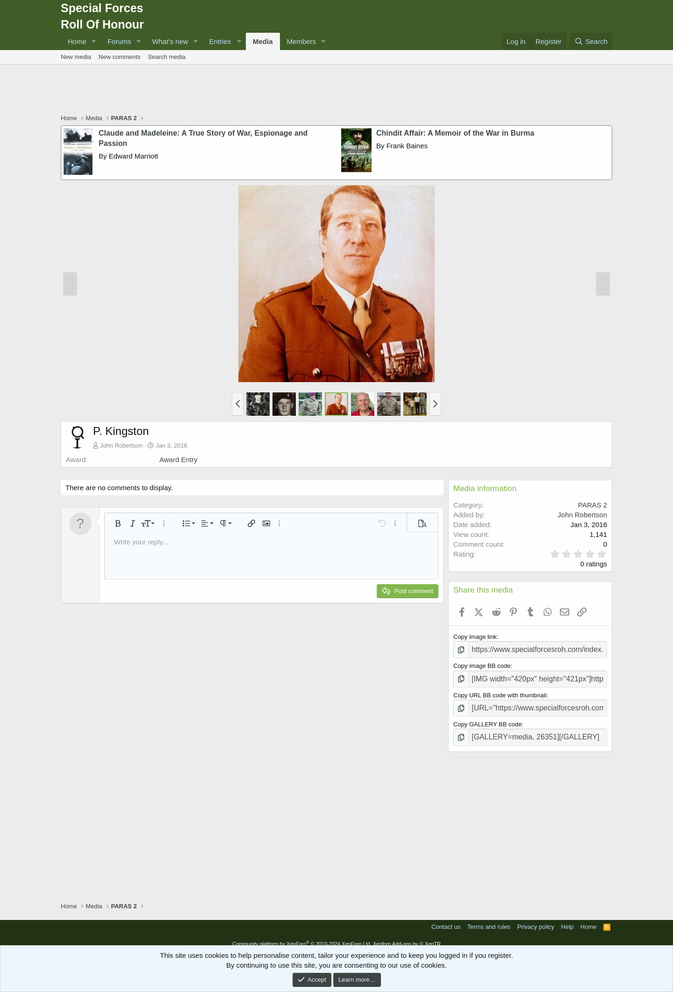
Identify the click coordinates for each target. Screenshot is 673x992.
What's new (170, 41)
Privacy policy (535, 919)
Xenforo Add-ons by (407, 936)
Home (77, 41)
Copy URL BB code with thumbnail (499, 691)
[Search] (591, 41)
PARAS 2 (592, 505)
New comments (120, 56)
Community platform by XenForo (302, 936)
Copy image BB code (481, 663)
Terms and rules (488, 919)
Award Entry (178, 459)
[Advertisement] (336, 90)
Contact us (445, 919)
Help (567, 919)
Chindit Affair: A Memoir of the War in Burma (455, 133)
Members (301, 41)
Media (263, 41)
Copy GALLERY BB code (487, 718)
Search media (167, 56)
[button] (93, 41)
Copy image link (475, 636)
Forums (119, 41)
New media (76, 56)
